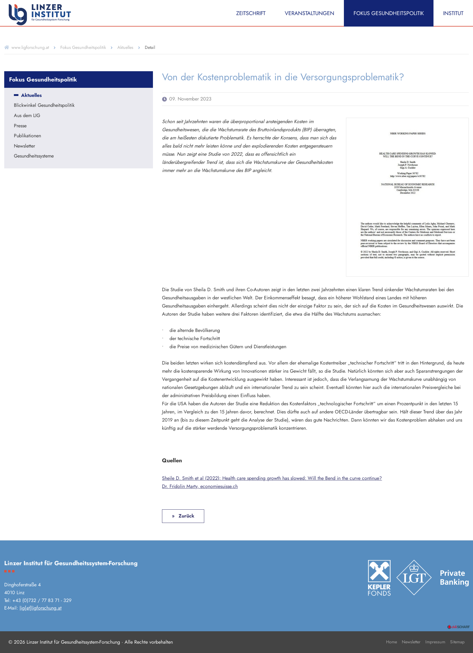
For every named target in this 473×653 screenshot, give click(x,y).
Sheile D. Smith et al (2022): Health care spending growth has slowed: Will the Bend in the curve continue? (272, 478)
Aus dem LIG (27, 116)
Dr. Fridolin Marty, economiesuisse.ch (200, 486)
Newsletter (24, 146)
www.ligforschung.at (30, 47)
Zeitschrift (250, 13)
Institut (453, 13)
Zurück (185, 515)
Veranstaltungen (309, 13)
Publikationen (27, 136)
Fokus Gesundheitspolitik (389, 13)
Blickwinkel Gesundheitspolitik (44, 106)
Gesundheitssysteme (34, 156)
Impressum (435, 642)
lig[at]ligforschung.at (41, 607)
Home (391, 642)
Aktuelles (125, 47)
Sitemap (457, 642)
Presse (20, 126)
